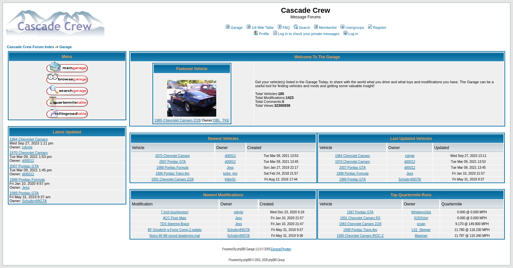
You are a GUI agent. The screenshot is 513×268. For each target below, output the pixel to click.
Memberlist (325, 27)
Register (377, 27)
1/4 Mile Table (260, 27)
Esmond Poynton (281, 249)
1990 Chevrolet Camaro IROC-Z (360, 236)
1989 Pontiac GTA (24, 193)
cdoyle (27, 147)
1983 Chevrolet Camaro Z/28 (360, 224)
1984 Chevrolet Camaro (28, 139)
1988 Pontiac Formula (27, 180)
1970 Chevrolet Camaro (28, 153)
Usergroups (352, 27)
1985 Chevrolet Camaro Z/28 (177, 120)
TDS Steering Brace (174, 224)
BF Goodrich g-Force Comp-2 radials (175, 230)
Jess (26, 187)
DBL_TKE (221, 120)
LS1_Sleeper (421, 230)
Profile (261, 34)
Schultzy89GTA (34, 201)
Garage (234, 27)
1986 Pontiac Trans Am (172, 173)
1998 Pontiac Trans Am (360, 230)
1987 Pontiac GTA (360, 212)
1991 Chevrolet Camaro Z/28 (172, 179)
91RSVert (421, 218)
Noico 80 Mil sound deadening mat (175, 236)
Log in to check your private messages (306, 34)
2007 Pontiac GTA (24, 166)
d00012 (28, 161)
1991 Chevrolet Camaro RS (360, 218)
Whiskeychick (421, 212)
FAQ (284, 27)
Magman (421, 236)
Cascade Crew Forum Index (30, 47)
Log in (351, 34)
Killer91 (230, 179)
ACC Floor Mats (174, 218)
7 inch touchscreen (174, 212)
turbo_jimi (230, 173)
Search (302, 27)
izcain (421, 224)
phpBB (247, 260)
